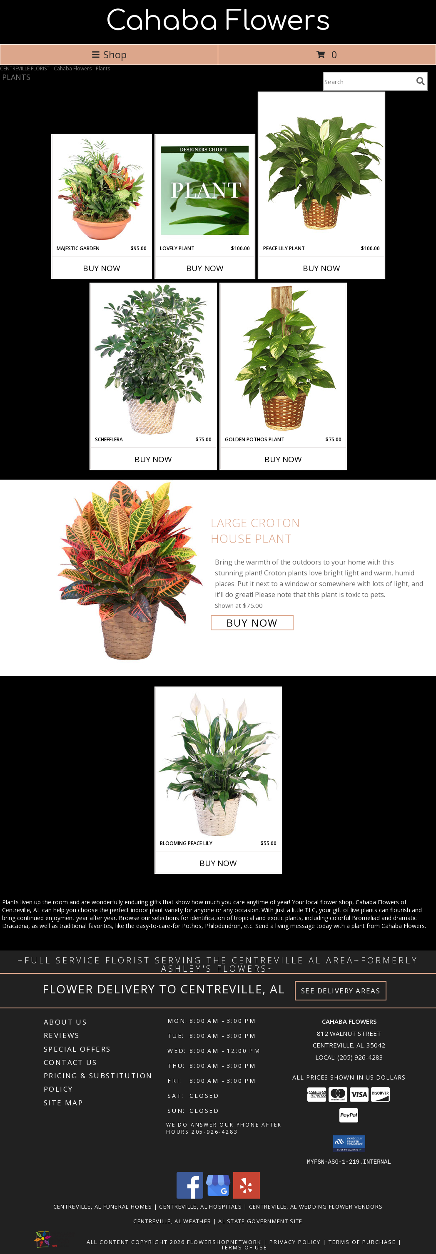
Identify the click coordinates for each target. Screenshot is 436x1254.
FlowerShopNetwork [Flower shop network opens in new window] (224, 1241)
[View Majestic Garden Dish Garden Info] (101, 190)
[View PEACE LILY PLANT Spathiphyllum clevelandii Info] (321, 168)
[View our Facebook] (190, 1196)
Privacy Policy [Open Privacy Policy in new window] (295, 1241)
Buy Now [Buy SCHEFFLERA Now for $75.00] (153, 459)
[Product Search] (368, 81)
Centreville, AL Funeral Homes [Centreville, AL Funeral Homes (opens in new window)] (102, 1206)
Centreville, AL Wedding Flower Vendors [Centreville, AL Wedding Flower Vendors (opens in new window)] (316, 1206)
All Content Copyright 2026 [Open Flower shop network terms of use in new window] (136, 1241)
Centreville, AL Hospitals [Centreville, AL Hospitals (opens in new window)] (200, 1206)
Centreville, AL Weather (172, 1220)
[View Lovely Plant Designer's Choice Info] (205, 190)
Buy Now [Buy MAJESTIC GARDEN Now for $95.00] (101, 268)
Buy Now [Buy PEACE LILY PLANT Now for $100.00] (321, 268)
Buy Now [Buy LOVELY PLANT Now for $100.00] (205, 268)
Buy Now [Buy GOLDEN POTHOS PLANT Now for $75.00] (283, 459)
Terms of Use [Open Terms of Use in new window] (244, 1247)
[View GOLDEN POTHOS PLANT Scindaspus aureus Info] (283, 359)
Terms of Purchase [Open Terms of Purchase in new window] (362, 1241)
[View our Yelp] (246, 1196)
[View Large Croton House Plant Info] (130, 572)
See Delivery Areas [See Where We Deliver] (341, 990)
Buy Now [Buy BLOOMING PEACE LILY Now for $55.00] (218, 863)
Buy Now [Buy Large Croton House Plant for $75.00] (252, 622)
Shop (109, 54)
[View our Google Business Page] (218, 1196)
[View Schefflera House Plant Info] (153, 359)
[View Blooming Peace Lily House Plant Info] (218, 763)
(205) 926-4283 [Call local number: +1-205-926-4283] (360, 1057)
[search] (420, 81)
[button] (349, 1143)
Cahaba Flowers (218, 21)
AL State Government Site (260, 1220)
